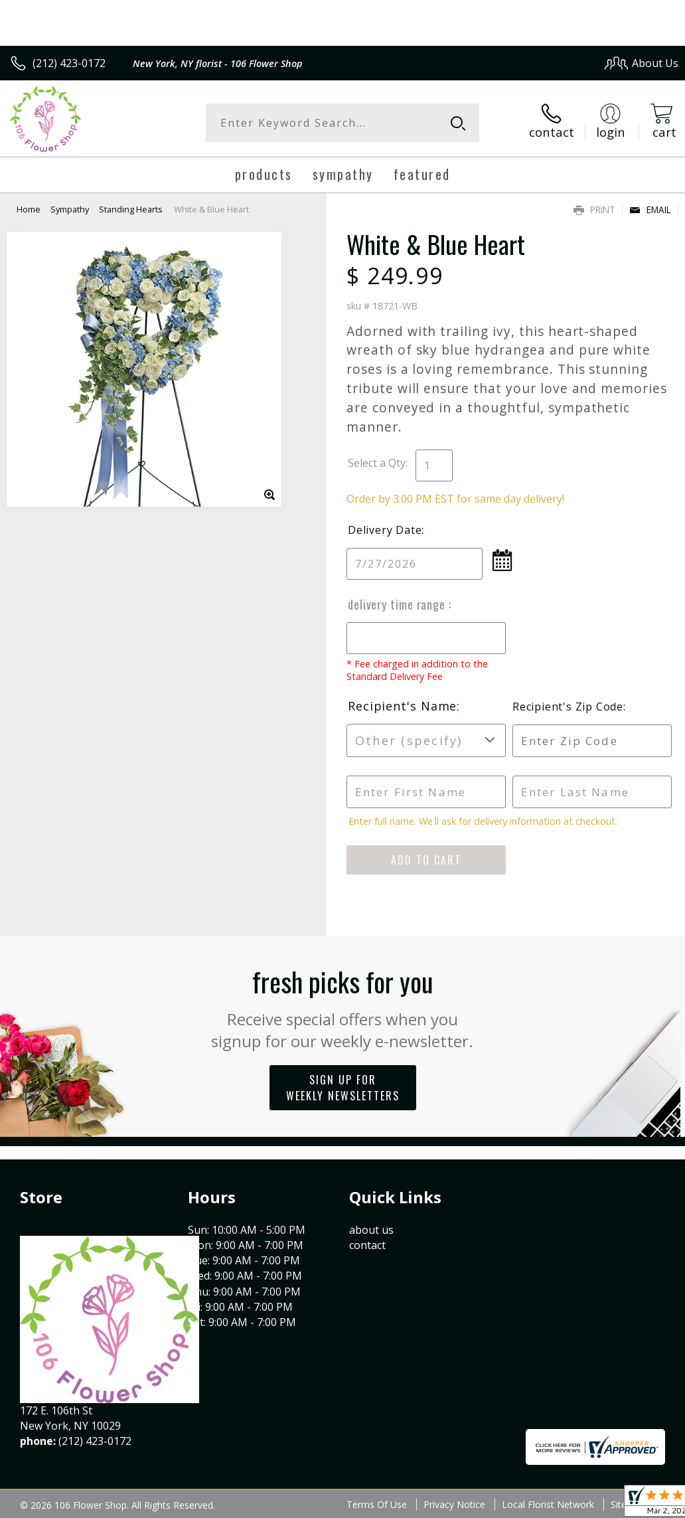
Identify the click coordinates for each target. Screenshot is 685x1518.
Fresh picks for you (343, 1007)
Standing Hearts (131, 209)
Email (650, 209)
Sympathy (69, 209)
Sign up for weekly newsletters (343, 1088)
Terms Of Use (376, 1504)
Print (594, 209)
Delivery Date (384, 530)
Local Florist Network (548, 1504)
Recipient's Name (402, 706)
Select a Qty (377, 463)
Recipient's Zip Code (567, 706)
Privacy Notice (454, 1504)
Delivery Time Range (398, 604)
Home (28, 209)
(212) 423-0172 (69, 63)
